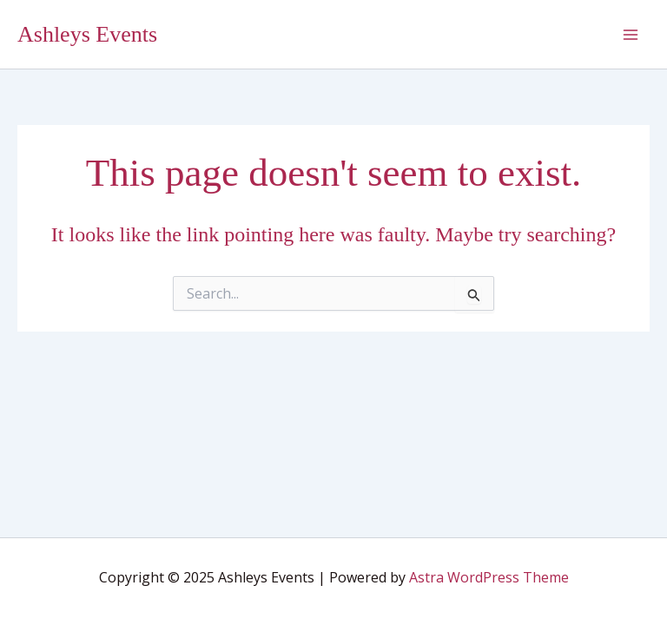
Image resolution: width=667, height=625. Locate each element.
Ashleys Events (87, 34)
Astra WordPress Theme (489, 577)
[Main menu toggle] (630, 35)
